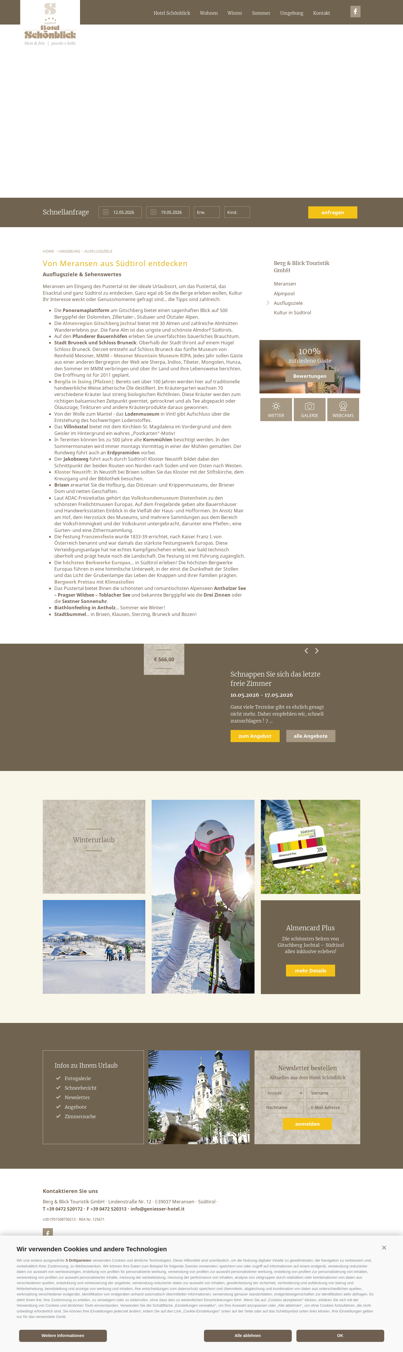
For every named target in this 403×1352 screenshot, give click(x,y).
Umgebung (291, 13)
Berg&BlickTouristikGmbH (50, 24)
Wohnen (209, 13)
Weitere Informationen (63, 1335)
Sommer (261, 13)
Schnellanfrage (66, 212)
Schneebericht (81, 1088)
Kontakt (321, 13)
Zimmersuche (80, 1116)
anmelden (307, 1124)
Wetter (276, 415)
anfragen (333, 212)
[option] (201, 707)
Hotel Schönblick (172, 13)
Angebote (76, 1107)
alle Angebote (311, 736)
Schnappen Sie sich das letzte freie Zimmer (275, 679)
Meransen (285, 284)
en (352, 35)
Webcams (343, 415)
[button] (384, 1247)
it (346, 35)
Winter (235, 13)
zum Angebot (255, 736)
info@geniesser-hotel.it (158, 1209)
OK (340, 1335)
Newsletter (77, 1097)
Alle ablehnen (248, 1335)
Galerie (309, 415)
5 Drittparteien (78, 1260)
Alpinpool (284, 293)
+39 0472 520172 (65, 1209)
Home (48, 251)
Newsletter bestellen (307, 1068)
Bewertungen (309, 376)
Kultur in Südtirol (292, 312)
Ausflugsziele (98, 251)
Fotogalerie (78, 1078)
